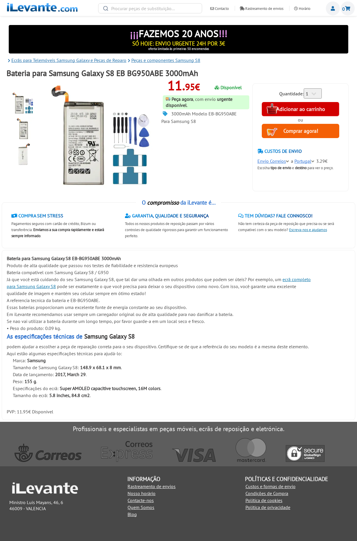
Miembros (333, 8)
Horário (302, 8)
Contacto (219, 8)
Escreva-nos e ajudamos (308, 229)
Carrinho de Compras (348, 8)
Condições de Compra (266, 493)
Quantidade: (291, 94)
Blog (132, 514)
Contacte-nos (141, 500)
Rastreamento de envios (261, 8)
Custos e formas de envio (270, 486)
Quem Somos (141, 507)
